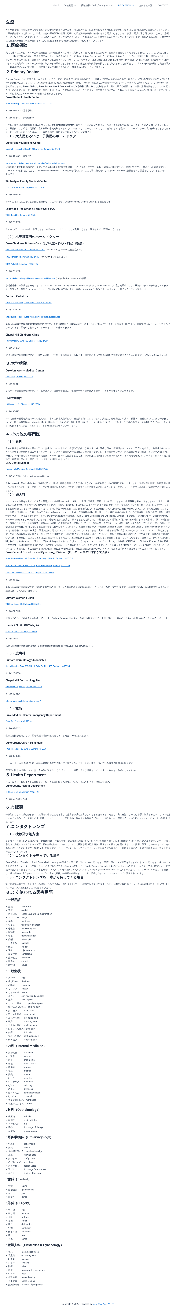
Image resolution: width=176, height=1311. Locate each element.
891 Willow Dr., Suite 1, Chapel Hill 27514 (25, 686)
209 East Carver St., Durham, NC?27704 (25, 604)
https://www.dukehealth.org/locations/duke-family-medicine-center (38, 163)
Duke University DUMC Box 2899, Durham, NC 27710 (31, 103)
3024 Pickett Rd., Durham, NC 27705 (23, 264)
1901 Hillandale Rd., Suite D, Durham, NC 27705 (29, 749)
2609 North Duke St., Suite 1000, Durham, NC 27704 (31, 302)
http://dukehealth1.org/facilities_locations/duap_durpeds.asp (35, 316)
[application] (79, 5)
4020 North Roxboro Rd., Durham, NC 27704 (27, 249)
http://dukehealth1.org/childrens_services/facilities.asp (33, 278)
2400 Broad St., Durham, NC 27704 (22, 215)
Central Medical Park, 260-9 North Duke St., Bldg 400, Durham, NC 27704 (41, 666)
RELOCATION (129, 5)
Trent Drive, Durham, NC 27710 (20, 376)
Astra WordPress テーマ (103, 1304)
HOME (62, 5)
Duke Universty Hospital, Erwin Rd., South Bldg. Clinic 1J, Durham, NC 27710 (42, 558)
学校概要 (75, 5)
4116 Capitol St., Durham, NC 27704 (23, 631)
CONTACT (163, 5)
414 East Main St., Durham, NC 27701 (24, 792)
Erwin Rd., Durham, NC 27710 (20, 721)
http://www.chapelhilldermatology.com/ (25, 701)
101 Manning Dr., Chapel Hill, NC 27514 (25, 404)
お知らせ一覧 (147, 5)
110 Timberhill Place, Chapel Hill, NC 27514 (27, 187)
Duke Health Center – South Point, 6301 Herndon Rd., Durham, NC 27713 (41, 565)
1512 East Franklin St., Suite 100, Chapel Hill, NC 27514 (32, 572)
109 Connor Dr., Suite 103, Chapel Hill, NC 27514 (29, 340)
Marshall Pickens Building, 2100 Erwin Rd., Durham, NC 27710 (36, 149)
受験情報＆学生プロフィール (100, 5)
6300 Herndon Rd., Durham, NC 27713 (24, 256)
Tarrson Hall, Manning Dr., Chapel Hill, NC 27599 (29, 469)
